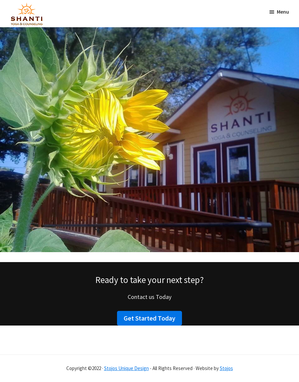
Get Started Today (149, 318)
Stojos (226, 368)
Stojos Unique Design (126, 368)
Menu (283, 11)
